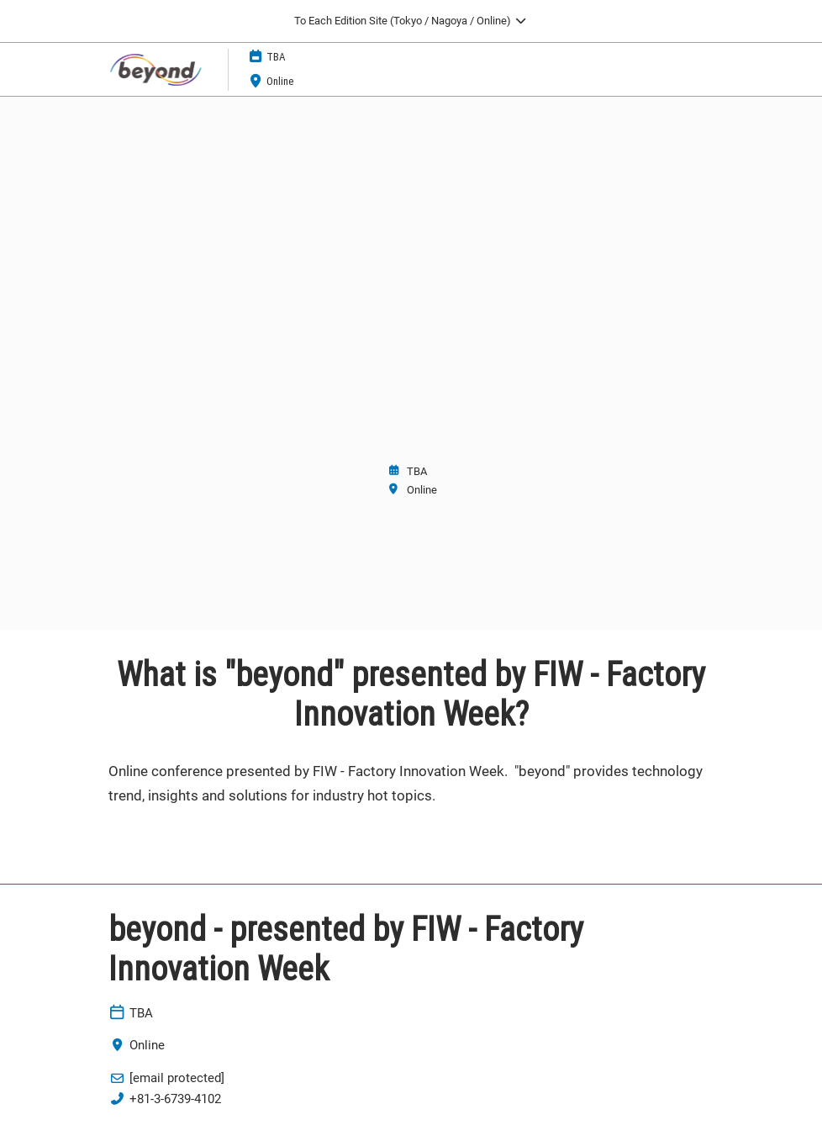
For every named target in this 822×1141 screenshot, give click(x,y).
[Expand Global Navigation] (410, 21)
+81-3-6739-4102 (175, 1099)
